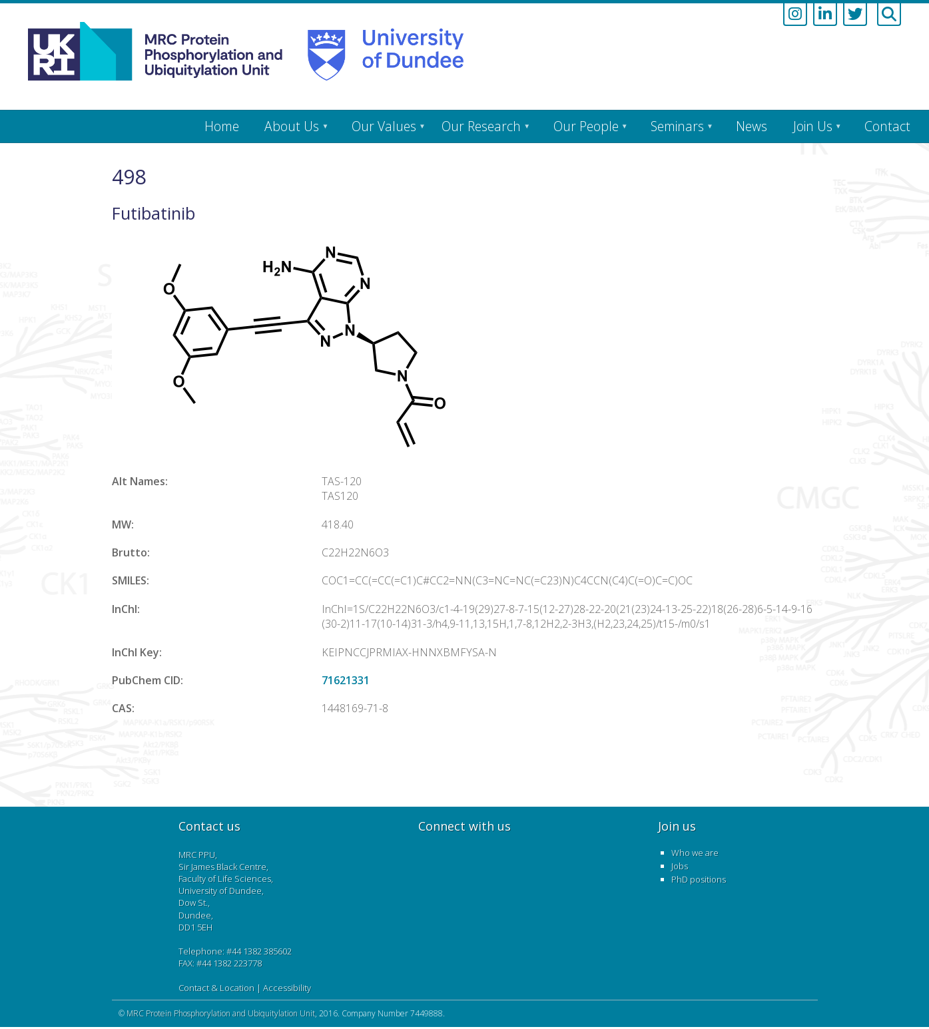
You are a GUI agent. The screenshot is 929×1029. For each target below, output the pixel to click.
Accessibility (287, 988)
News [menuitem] (751, 126)
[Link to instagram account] (795, 14)
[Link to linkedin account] (825, 14)
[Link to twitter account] (855, 14)
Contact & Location (216, 988)
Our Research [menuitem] (481, 126)
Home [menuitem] (221, 126)
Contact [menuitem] (887, 126)
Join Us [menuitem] (812, 126)
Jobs (679, 866)
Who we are (695, 853)
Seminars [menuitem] (677, 126)
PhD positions (698, 879)
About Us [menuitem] (291, 126)
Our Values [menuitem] (384, 126)
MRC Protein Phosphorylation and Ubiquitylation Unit (221, 1013)
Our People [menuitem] (586, 126)
